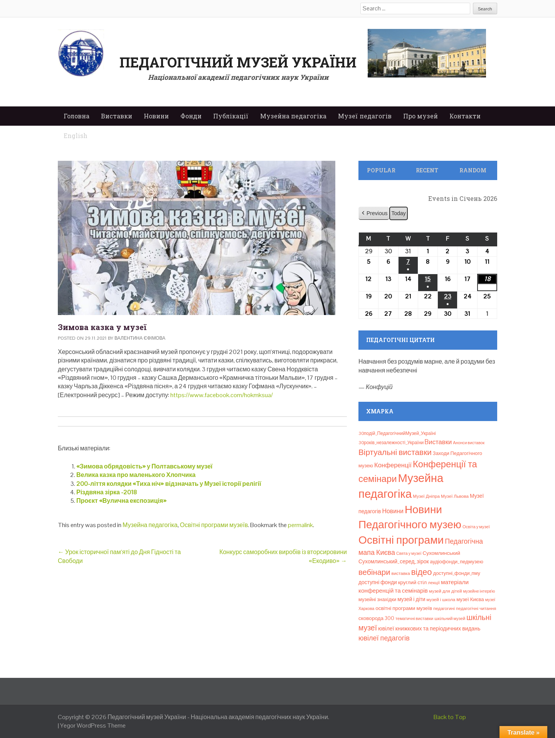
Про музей (420, 116)
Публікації (231, 116)
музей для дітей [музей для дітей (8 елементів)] (445, 591)
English (75, 135)
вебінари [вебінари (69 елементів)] (374, 572)
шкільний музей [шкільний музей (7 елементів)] (449, 618)
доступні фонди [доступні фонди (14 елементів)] (377, 582)
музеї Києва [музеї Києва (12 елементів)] (470, 599)
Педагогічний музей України (238, 62)
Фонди (191, 116)
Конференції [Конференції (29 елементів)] (393, 465)
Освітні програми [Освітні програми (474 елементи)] (401, 540)
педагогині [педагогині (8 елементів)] (444, 608)
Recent (427, 170)
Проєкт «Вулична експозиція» (121, 501)
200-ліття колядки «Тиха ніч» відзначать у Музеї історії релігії (168, 484)
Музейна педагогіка (293, 116)
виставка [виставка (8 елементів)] (401, 573)
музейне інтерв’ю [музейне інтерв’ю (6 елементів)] (479, 591)
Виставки (116, 116)
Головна (76, 116)
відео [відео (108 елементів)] (421, 571)
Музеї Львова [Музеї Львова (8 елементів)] (455, 496)
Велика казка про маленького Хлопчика (135, 475)
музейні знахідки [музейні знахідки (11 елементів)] (377, 599)
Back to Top (450, 717)
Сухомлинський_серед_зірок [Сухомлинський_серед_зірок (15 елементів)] (393, 561)
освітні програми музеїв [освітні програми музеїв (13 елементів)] (403, 608)
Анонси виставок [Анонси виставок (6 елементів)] (468, 442)
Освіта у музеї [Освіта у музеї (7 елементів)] (476, 526)
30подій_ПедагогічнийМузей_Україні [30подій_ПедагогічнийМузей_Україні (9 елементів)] (397, 433)
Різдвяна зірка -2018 (106, 492)
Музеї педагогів (365, 116)
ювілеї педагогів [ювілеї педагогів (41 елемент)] (384, 638)
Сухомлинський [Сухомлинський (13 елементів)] (441, 553)
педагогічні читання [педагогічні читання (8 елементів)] (476, 608)
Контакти (465, 116)
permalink (300, 525)
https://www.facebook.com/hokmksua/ (221, 395)
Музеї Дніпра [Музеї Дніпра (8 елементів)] (426, 496)
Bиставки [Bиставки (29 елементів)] (438, 442)
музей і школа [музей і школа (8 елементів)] (441, 599)
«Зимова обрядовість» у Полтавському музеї (144, 466)
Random (472, 170)
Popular (381, 170)
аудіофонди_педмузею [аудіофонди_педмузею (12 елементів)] (456, 561)
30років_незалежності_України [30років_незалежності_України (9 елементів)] (391, 443)
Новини (156, 116)
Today (398, 213)
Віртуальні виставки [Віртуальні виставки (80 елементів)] (395, 452)
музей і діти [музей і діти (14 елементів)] (411, 599)
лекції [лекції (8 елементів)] (434, 582)
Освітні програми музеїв (214, 525)
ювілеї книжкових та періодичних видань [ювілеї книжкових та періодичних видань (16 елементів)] (429, 628)
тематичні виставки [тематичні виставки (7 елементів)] (414, 618)
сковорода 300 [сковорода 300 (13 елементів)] (376, 618)
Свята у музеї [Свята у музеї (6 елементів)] (408, 553)
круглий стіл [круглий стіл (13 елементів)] (412, 582)
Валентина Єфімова (139, 338)
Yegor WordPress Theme (93, 725)
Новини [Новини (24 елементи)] (392, 511)
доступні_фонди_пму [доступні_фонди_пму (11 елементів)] (456, 573)
